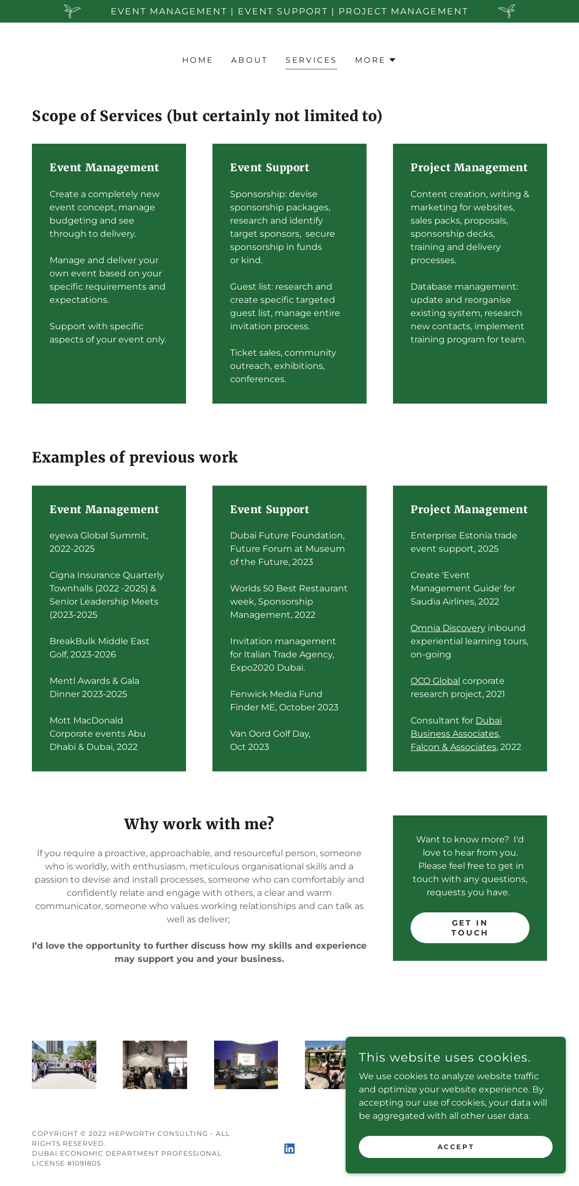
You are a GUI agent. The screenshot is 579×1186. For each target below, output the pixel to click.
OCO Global (435, 681)
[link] (289, 1149)
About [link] (249, 60)
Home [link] (198, 60)
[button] (376, 60)
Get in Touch (470, 928)
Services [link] (311, 60)
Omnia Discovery (448, 628)
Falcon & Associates (453, 747)
